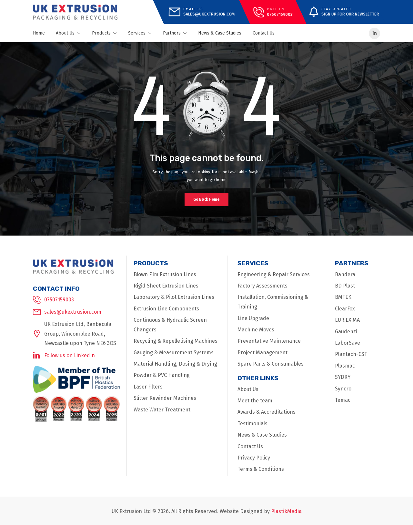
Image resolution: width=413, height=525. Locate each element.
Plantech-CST (351, 354)
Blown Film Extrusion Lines (165, 274)
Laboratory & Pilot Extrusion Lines (174, 297)
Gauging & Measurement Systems (174, 352)
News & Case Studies (219, 33)
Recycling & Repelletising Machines (175, 341)
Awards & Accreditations (266, 412)
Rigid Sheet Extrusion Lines (166, 286)
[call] (272, 12)
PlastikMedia (286, 511)
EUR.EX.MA (347, 320)
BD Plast (345, 286)
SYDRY (342, 377)
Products (104, 33)
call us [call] (276, 9)
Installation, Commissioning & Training (272, 302)
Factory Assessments (262, 286)
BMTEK (343, 297)
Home (39, 33)
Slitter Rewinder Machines (165, 398)
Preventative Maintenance (269, 341)
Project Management (262, 352)
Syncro (343, 389)
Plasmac (345, 366)
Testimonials (252, 423)
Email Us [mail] (193, 9)
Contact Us (264, 33)
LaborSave (347, 343)
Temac (342, 400)
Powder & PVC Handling (162, 375)
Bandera (345, 274)
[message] (341, 12)
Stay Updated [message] (336, 9)
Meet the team (254, 401)
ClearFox (345, 309)
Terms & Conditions (260, 469)
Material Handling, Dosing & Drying (175, 364)
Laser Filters (148, 387)
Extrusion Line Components (166, 309)
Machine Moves (255, 330)
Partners (175, 33)
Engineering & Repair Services (273, 274)
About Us (68, 33)
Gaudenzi (346, 331)
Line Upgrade (253, 318)
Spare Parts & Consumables (270, 364)
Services (140, 33)
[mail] (201, 12)
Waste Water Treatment (162, 410)
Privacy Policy (253, 458)
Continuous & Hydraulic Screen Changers (170, 325)
